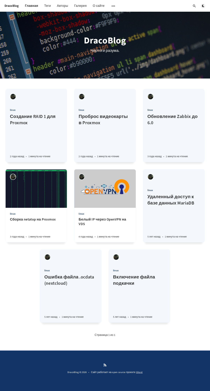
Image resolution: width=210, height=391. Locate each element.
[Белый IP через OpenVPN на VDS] (105, 229)
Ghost (139, 372)
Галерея (80, 6)
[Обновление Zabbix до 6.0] (173, 137)
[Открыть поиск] (194, 6)
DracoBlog (12, 6)
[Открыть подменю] (113, 6)
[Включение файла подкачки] (139, 298)
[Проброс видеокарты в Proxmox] (105, 137)
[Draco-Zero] (13, 97)
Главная (31, 6)
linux (13, 109)
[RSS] (105, 365)
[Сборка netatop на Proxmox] (36, 229)
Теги (47, 6)
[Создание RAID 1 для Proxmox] (36, 137)
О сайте (98, 6)
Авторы (62, 6)
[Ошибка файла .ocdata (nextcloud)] (70, 298)
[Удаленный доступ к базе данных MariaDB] (173, 217)
